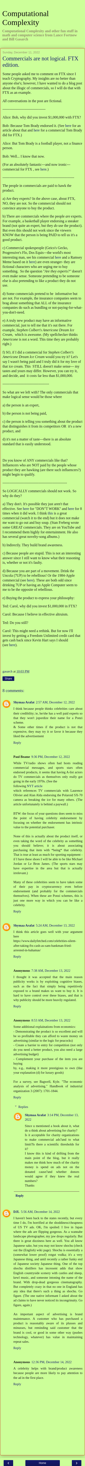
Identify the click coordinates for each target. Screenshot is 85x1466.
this (50, 513)
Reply (17, 742)
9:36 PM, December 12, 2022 (50, 757)
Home (42, 1463)
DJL (16, 1212)
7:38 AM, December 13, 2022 (51, 970)
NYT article (35, 786)
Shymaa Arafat (23, 702)
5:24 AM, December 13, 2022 (55, 925)
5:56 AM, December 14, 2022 (40, 1212)
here (68, 126)
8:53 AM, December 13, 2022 (51, 1020)
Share (8, 678)
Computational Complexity (25, 18)
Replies (23, 1107)
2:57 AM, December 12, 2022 (55, 702)
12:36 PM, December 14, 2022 (52, 1362)
